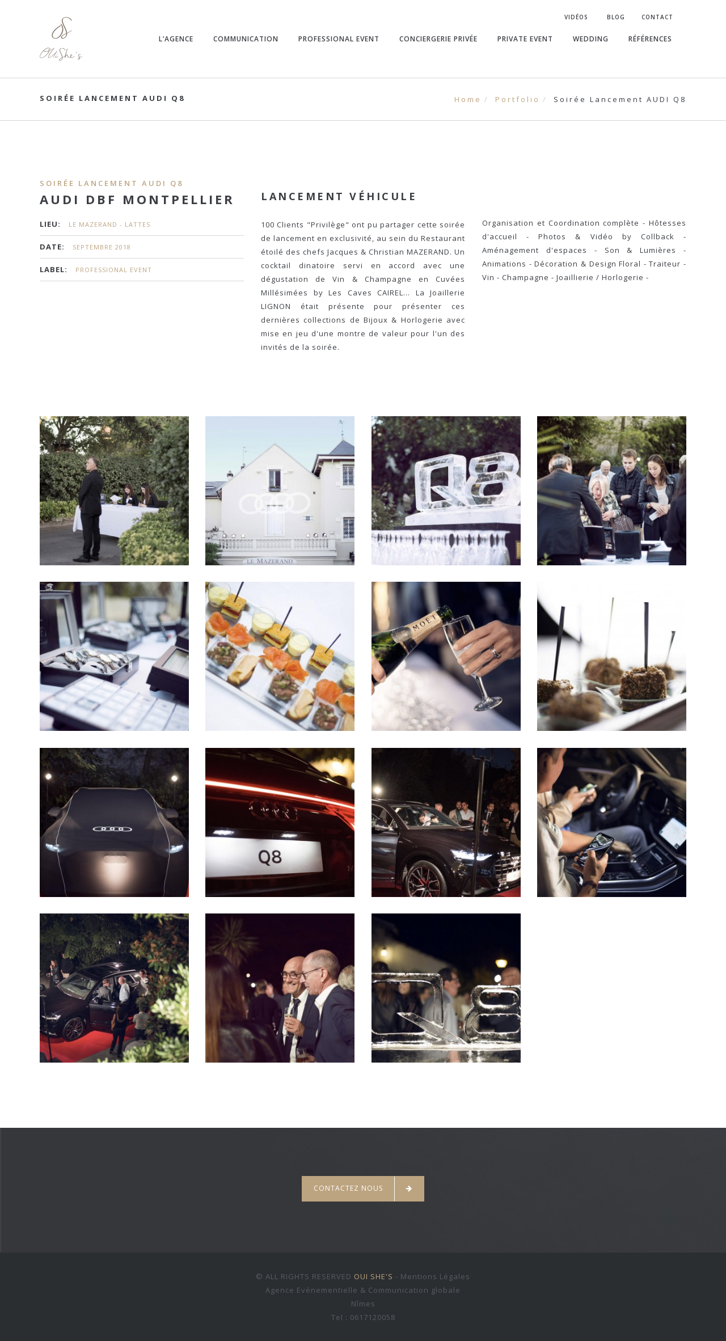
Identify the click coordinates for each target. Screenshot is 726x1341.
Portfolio (517, 99)
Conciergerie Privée (438, 39)
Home (468, 99)
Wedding (591, 39)
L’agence (176, 39)
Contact (657, 17)
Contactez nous (363, 1189)
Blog (616, 17)
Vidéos (576, 17)
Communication (245, 39)
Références (650, 39)
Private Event (525, 39)
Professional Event (338, 39)
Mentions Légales (435, 1276)
